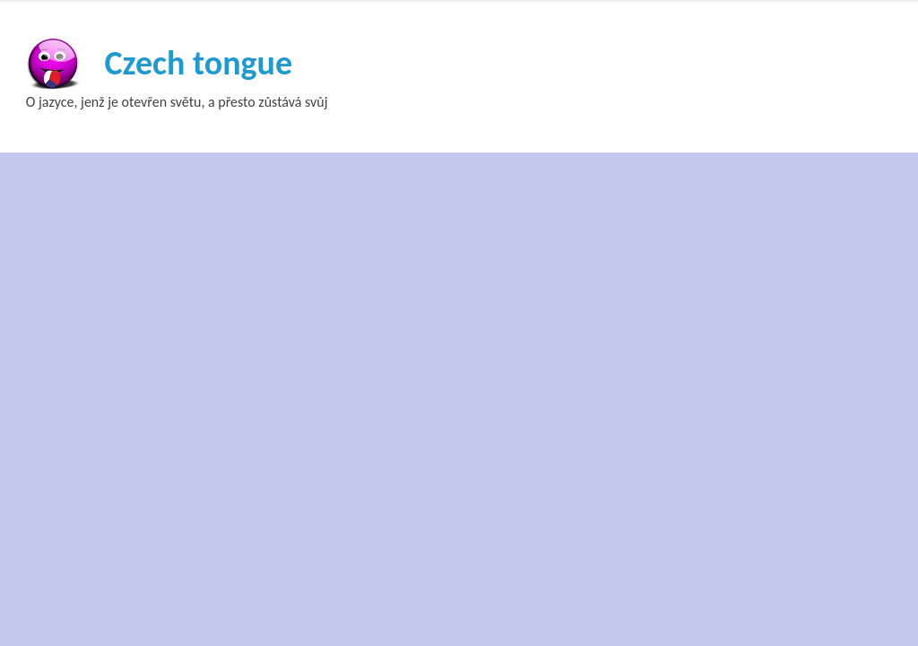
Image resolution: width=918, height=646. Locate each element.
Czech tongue (198, 62)
